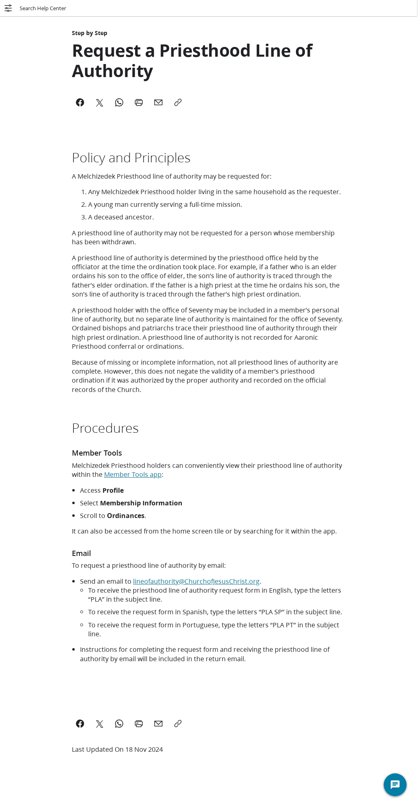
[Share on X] (99, 723)
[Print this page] (139, 723)
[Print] (139, 102)
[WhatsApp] (119, 102)
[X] (99, 102)
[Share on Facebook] (80, 723)
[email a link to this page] (158, 723)
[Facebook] (80, 102)
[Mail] (158, 102)
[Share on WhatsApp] (119, 723)
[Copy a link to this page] (178, 723)
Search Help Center (34, 8)
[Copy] (178, 102)
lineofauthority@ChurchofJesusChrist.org (196, 581)
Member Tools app (133, 474)
